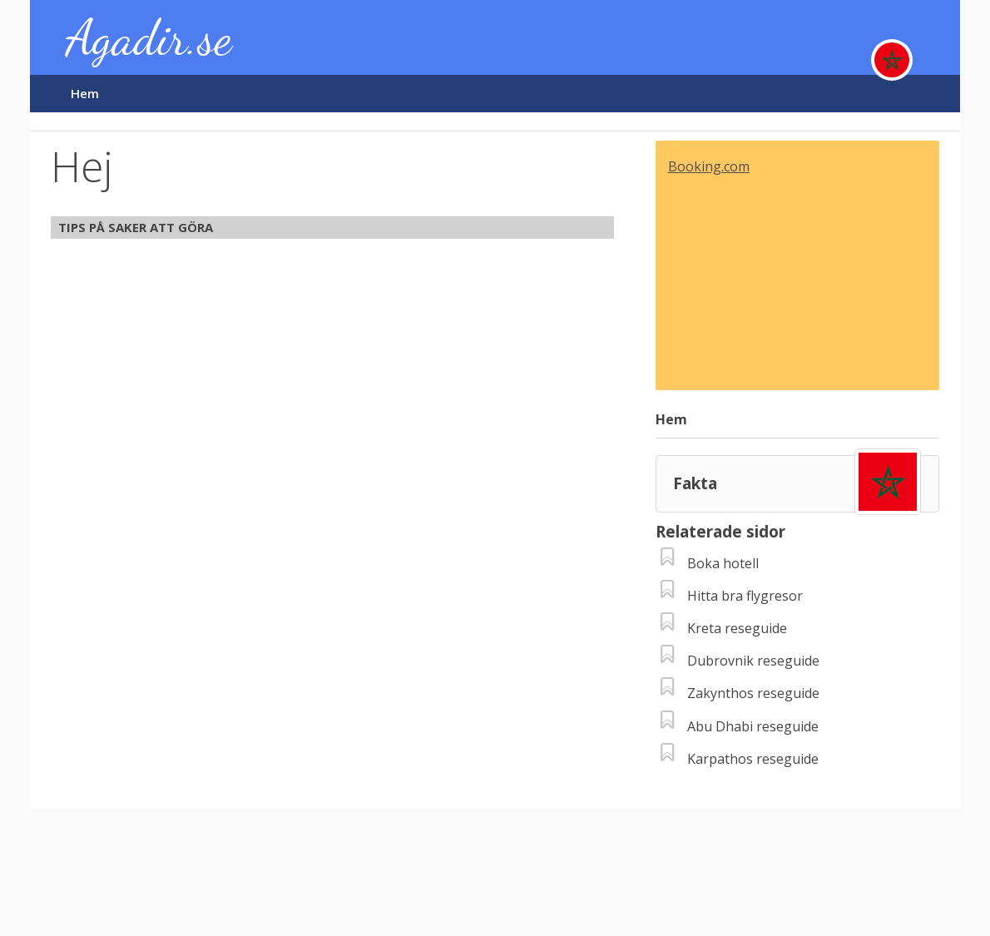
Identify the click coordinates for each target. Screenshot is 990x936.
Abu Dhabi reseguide (753, 726)
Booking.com (709, 166)
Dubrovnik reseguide (753, 660)
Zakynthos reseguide (753, 693)
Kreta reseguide (737, 628)
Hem (85, 93)
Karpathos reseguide (753, 759)
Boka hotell (723, 563)
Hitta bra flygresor (745, 596)
